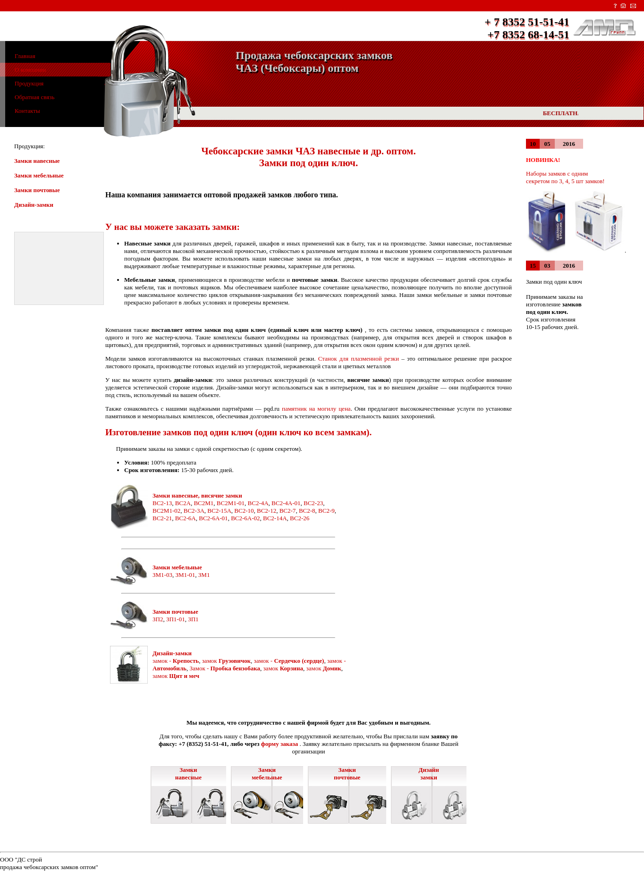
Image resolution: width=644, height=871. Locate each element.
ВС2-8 (307, 510)
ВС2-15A (219, 510)
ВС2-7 (288, 510)
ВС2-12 (266, 510)
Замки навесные (37, 160)
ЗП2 (158, 619)
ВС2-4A (258, 503)
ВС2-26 (299, 518)
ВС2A (183, 503)
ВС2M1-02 (166, 510)
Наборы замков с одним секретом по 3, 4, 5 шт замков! (565, 177)
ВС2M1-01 (231, 503)
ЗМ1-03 (162, 574)
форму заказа (279, 743)
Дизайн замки (429, 773)
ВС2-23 (313, 503)
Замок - (224, 668)
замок (226, 660)
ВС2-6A (185, 518)
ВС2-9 (326, 510)
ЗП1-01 (175, 619)
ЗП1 (193, 619)
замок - (176, 660)
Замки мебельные (39, 175)
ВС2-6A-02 (245, 518)
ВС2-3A (194, 510)
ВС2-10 (244, 510)
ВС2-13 (162, 503)
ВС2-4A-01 (285, 503)
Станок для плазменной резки (358, 358)
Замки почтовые (37, 190)
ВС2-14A (275, 518)
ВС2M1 (203, 503)
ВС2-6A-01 (213, 518)
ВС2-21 (162, 518)
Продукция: (29, 146)
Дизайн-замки (33, 204)
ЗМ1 (204, 574)
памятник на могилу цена (315, 408)
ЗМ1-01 (185, 574)
